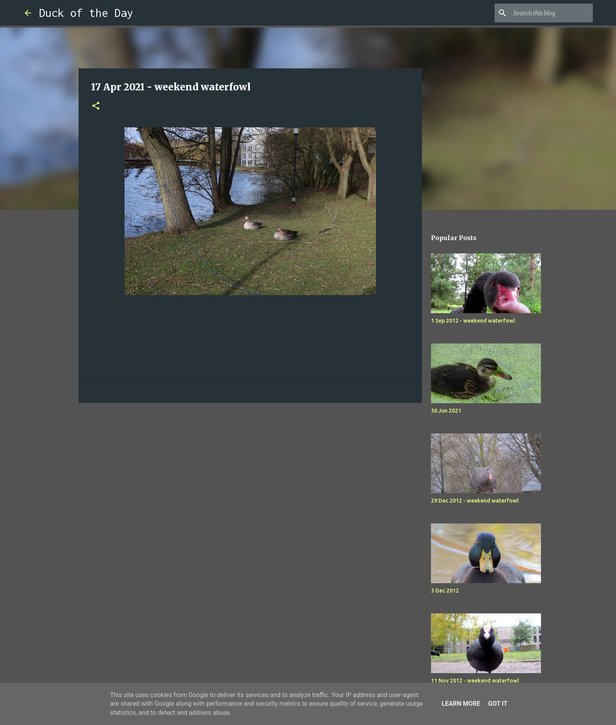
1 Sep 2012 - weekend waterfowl (473, 321)
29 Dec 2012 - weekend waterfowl (475, 500)
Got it (497, 703)
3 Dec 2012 (445, 590)
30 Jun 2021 (446, 410)
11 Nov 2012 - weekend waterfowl (475, 680)
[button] (96, 106)
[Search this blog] (551, 13)
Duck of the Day (86, 12)
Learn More (461, 703)
